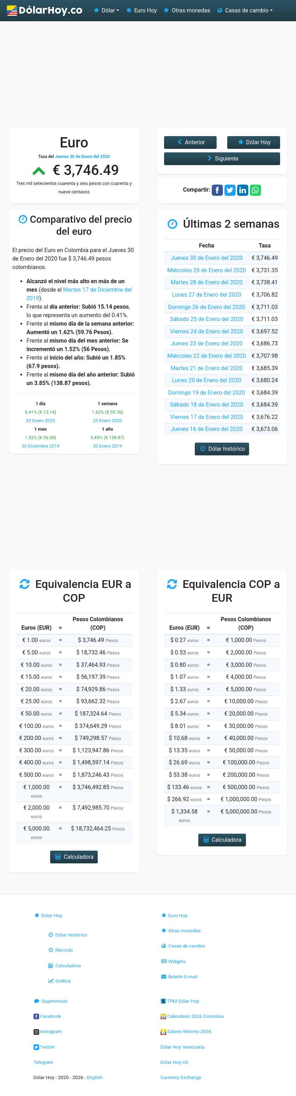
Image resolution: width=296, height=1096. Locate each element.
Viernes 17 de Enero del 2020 (206, 417)
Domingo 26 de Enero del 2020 (206, 307)
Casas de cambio (183, 946)
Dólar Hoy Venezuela (183, 1047)
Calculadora (64, 965)
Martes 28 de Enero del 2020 (207, 282)
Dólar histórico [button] (222, 448)
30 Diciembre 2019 (40, 446)
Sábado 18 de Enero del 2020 (206, 404)
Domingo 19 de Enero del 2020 (206, 392)
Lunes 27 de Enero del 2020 (206, 294)
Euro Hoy (141, 10)
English (94, 1077)
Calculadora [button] (73, 856)
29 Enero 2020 (40, 420)
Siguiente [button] (222, 158)
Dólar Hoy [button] (254, 142)
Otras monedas (186, 10)
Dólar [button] (103, 10)
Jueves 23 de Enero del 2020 (207, 343)
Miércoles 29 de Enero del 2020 (206, 270)
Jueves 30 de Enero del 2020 (207, 258)
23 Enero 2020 (107, 420)
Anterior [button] (190, 142)
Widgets (173, 961)
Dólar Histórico (67, 935)
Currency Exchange (181, 1077)
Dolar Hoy (48, 915)
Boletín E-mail (179, 976)
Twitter (44, 1047)
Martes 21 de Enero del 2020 (207, 368)
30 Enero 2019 (107, 446)
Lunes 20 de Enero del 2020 (206, 380)
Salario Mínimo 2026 (186, 1031)
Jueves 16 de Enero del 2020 (207, 429)
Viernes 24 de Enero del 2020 (206, 331)
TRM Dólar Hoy (180, 1001)
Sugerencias (51, 1001)
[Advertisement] (148, 74)
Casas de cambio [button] (242, 10)
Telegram (43, 1062)
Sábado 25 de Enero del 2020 (206, 319)
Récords (60, 950)
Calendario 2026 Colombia (192, 1016)
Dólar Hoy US (174, 1062)
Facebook (47, 1016)
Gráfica (59, 981)
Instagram (48, 1031)
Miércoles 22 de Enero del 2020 (206, 355)
